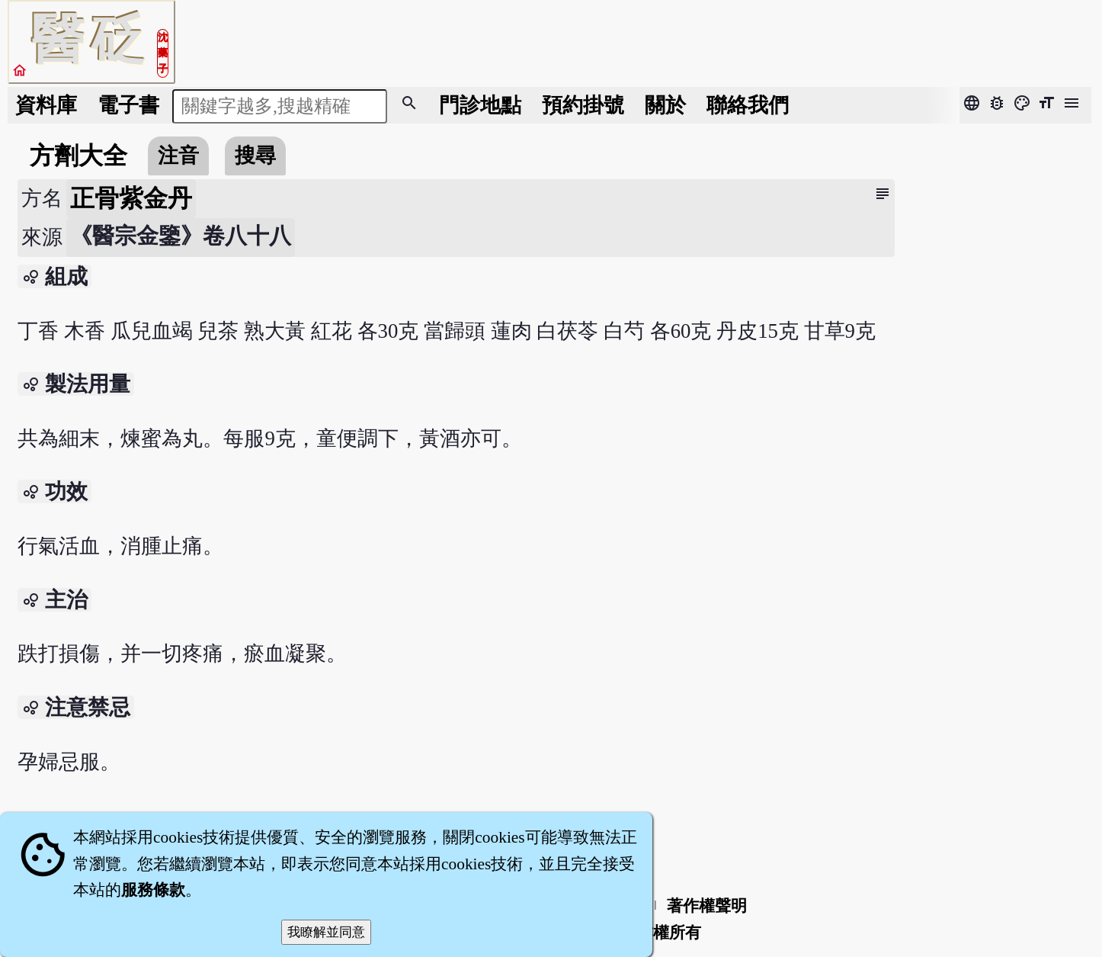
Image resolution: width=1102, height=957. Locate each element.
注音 (178, 155)
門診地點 (480, 105)
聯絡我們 (747, 105)
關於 (665, 105)
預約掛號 (583, 105)
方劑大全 (78, 155)
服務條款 (153, 890)
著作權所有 (661, 932)
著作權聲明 (707, 906)
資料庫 (46, 105)
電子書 (128, 105)
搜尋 (255, 155)
